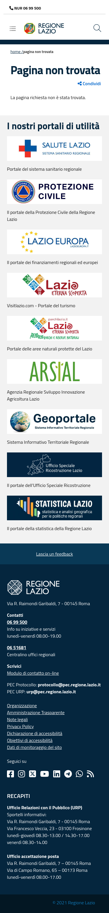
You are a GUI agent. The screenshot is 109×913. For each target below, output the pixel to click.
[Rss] (90, 774)
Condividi (89, 83)
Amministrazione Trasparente (36, 712)
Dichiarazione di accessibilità (34, 733)
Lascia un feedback (54, 553)
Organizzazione (22, 705)
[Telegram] (68, 774)
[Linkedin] (56, 774)
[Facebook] (10, 774)
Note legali (17, 719)
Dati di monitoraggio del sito (34, 747)
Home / (16, 51)
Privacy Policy (20, 726)
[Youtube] (44, 774)
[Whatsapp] (79, 774)
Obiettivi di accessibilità (29, 740)
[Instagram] (21, 774)
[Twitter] (32, 774)
